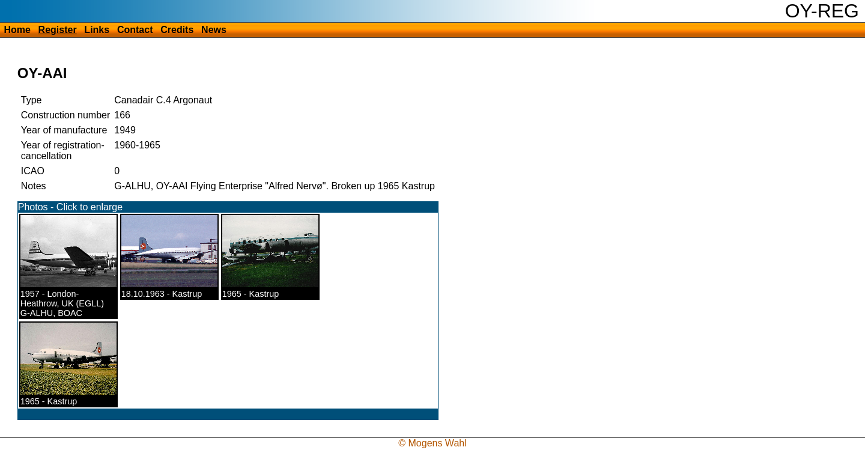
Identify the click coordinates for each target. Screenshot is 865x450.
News (213, 30)
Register (57, 30)
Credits (176, 30)
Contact (135, 30)
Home (17, 30)
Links (96, 30)
